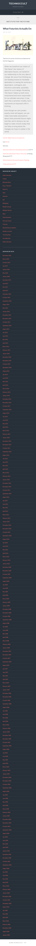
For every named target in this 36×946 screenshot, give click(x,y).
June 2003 (5, 840)
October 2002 (6, 861)
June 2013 (5, 420)
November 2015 (7, 318)
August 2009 (6, 581)
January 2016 (6, 311)
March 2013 (6, 430)
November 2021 (7, 255)
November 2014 (7, 360)
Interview (5, 196)
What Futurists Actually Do (17, 28)
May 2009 (5, 591)
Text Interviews (7, 234)
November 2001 (7, 896)
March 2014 (6, 388)
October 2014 (6, 364)
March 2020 (6, 259)
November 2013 (7, 402)
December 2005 (7, 735)
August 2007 (6, 665)
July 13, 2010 (7, 32)
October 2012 (6, 448)
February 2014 (6, 392)
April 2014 (5, 385)
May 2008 (5, 633)
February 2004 (6, 812)
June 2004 (5, 798)
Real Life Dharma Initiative (9, 227)
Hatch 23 (5, 189)
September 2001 (7, 903)
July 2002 (5, 872)
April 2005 (5, 763)
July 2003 (5, 837)
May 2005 (5, 760)
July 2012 (5, 458)
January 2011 (6, 521)
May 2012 (5, 465)
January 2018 (6, 276)
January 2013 (6, 437)
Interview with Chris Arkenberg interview (15, 149)
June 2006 (5, 714)
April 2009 (5, 595)
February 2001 (6, 924)
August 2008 (6, 623)
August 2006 (6, 707)
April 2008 (5, 637)
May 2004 (5, 802)
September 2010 (7, 535)
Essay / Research (7, 185)
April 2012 (5, 469)
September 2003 (7, 830)
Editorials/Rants (7, 182)
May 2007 (5, 676)
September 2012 (7, 451)
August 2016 (6, 304)
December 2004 (7, 777)
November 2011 (7, 486)
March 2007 (6, 682)
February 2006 (6, 728)
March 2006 (6, 725)
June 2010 (5, 546)
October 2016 (6, 297)
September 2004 (7, 788)
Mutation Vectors (7, 210)
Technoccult (18, 3)
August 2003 (6, 833)
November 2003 (7, 823)
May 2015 (5, 339)
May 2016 (5, 308)
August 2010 (6, 539)
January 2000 (6, 935)
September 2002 (7, 865)
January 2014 (6, 395)
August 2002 (6, 868)
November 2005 (7, 739)
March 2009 (6, 598)
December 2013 (7, 399)
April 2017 (5, 290)
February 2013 (6, 434)
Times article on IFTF (9, 164)
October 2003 (6, 826)
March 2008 (6, 640)
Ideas (4, 192)
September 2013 (7, 409)
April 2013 (5, 427)
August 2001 (6, 907)
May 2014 (5, 381)
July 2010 (5, 542)
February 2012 (6, 476)
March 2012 (6, 472)
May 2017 (5, 287)
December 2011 (7, 483)
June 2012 (5, 462)
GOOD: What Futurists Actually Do (13, 138)
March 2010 (6, 556)
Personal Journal (7, 221)
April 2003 (5, 847)
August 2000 (6, 931)
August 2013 (6, 413)
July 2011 (5, 500)
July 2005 (5, 753)
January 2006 (6, 732)
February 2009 (6, 602)
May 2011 (5, 507)
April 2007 (5, 679)
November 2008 (7, 612)
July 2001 (5, 910)
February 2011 (6, 518)
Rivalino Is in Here (7, 231)
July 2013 (5, 416)
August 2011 (6, 497)
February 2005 (6, 770)
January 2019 (6, 269)
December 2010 (7, 525)
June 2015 (5, 336)
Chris (7, 142)
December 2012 (7, 441)
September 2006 (7, 704)
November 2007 (7, 654)
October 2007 (6, 658)
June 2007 (5, 672)
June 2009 (5, 588)
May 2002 (5, 879)
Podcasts (5, 224)
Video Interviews (7, 242)
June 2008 (5, 630)
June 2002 (5, 875)
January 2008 (6, 648)
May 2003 (5, 844)
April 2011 (5, 511)
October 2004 (6, 784)
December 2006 (7, 693)
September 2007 (7, 661)
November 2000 (7, 928)
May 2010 (5, 549)
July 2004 (5, 795)
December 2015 (7, 315)
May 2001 (5, 914)
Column (5, 178)
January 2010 (6, 563)
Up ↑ (25, 942)
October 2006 (6, 700)
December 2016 (7, 294)
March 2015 (6, 346)
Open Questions (7, 217)
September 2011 (7, 493)
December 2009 (7, 567)
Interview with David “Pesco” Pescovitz (15, 153)
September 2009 (7, 577)
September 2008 (7, 619)
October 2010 (6, 532)
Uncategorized (6, 238)
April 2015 (5, 343)
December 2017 (7, 280)
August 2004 (6, 791)
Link (4, 199)
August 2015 (6, 329)
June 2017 (5, 283)
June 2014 (5, 378)
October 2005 (6, 742)
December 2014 (7, 357)
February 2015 (6, 350)
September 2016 (7, 301)
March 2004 (6, 809)
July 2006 (5, 711)
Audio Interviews (7, 175)
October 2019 (6, 262)
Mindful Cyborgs (7, 206)
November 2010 (7, 528)
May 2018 (5, 273)
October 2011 (6, 490)
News (4, 214)
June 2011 (5, 504)
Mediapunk (5, 203)
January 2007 (6, 689)
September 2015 (7, 325)
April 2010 (5, 553)
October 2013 (6, 406)
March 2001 (6, 921)
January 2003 (6, 851)
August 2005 (6, 749)
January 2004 (6, 816)
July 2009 (5, 584)
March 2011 (6, 514)
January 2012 (6, 479)
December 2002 (7, 854)
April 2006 (5, 721)
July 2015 (5, 332)
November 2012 (7, 444)
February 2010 (6, 560)
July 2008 (5, 626)
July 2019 (5, 266)
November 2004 (7, 781)
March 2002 (6, 886)
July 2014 (5, 374)
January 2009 (6, 605)
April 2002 (5, 882)
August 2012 (6, 455)
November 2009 (7, 570)
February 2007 (6, 686)
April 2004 (5, 805)
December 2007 (7, 651)
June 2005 (5, 756)
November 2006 (7, 697)
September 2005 (7, 746)
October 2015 (6, 322)
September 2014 (7, 367)
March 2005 (6, 767)
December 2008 (7, 609)
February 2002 (6, 889)
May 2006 (5, 717)
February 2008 (6, 644)
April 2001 (5, 917)
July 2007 (5, 669)
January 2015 (6, 353)
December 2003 (7, 819)
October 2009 (6, 574)
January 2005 (6, 774)
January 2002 (6, 893)
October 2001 (6, 900)
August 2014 (6, 371)
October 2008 (6, 616)
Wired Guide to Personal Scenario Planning (16, 160)
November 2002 (7, 858)
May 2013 (5, 423)
